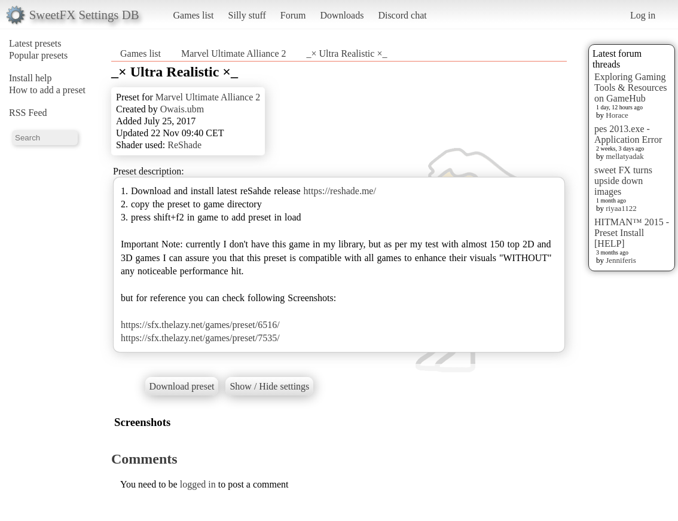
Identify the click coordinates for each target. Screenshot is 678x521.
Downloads (342, 15)
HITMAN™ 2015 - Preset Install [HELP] (631, 233)
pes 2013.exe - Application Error (628, 134)
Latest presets (35, 43)
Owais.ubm (182, 109)
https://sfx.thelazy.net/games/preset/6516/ (200, 325)
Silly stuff (247, 15)
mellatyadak (625, 156)
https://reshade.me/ (340, 191)
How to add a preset (47, 90)
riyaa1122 (621, 208)
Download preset (182, 386)
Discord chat (402, 15)
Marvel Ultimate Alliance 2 (233, 53)
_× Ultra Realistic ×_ (347, 53)
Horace (617, 115)
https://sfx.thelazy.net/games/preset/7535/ (200, 338)
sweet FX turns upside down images (623, 181)
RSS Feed (28, 113)
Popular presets (38, 55)
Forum (293, 15)
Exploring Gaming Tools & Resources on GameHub (630, 87)
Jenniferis (621, 260)
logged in (198, 484)
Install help (30, 78)
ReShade (184, 145)
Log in (642, 15)
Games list (193, 15)
